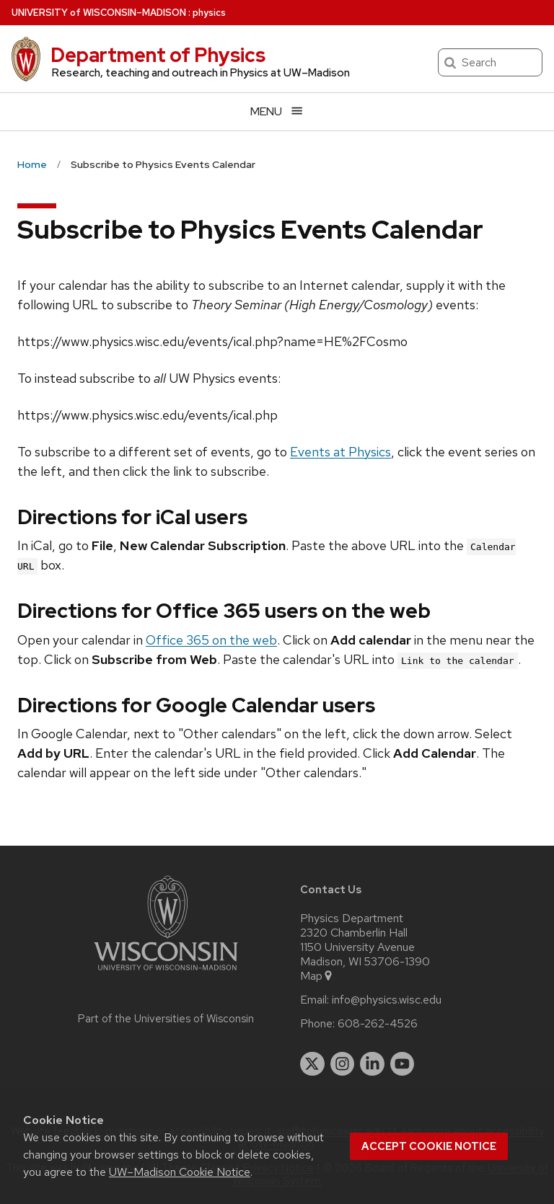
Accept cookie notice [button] (428, 1146)
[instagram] (342, 1064)
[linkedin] (372, 1064)
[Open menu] (277, 111)
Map (317, 976)
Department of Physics (157, 55)
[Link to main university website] (166, 973)
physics (209, 12)
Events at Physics (340, 451)
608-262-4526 (378, 1024)
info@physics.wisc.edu (386, 1000)
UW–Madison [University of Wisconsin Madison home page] (99, 12)
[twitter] (312, 1064)
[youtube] (402, 1064)
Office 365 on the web (211, 640)
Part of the (166, 1019)
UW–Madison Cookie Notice (179, 1171)
